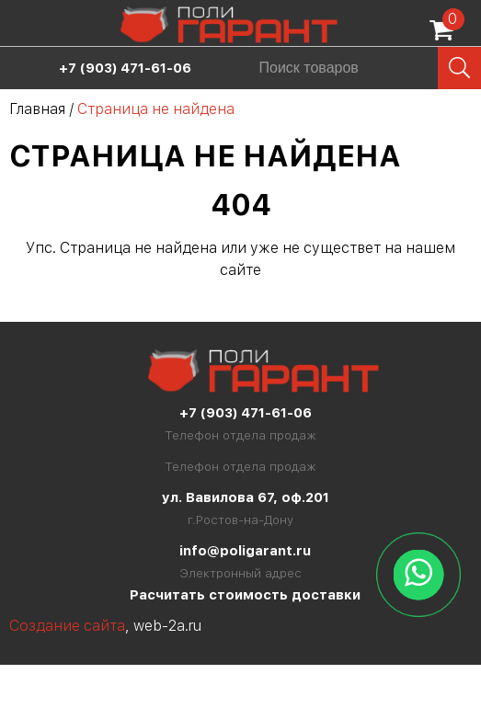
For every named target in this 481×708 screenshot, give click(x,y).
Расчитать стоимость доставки (245, 595)
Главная (37, 109)
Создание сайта (67, 625)
